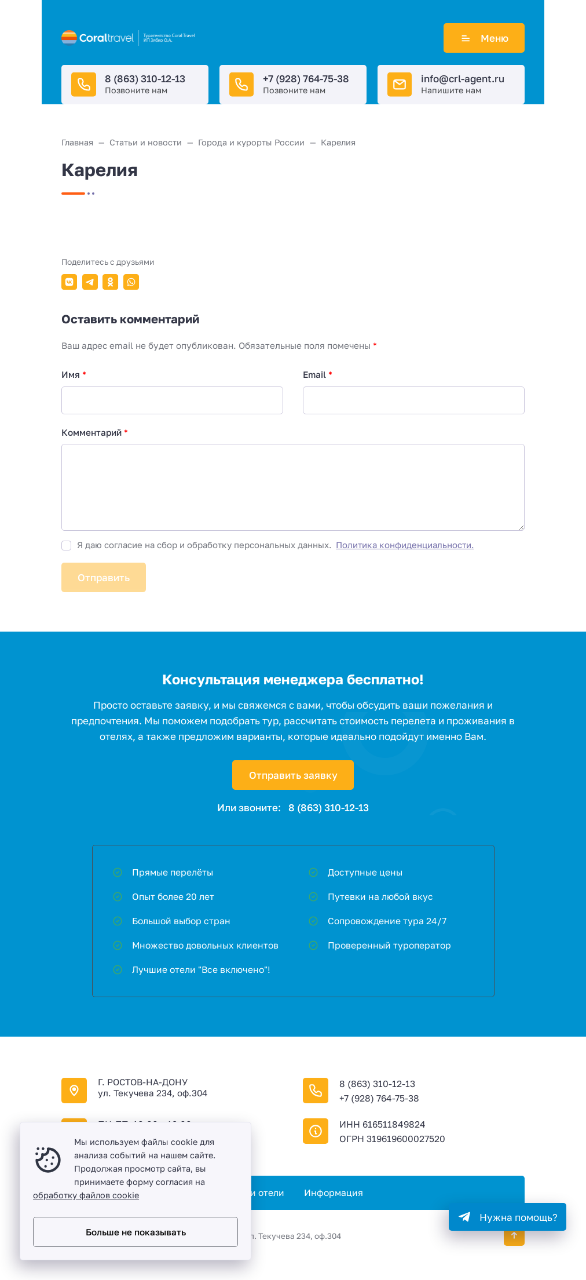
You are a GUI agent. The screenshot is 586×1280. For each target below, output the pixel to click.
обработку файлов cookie (86, 1195)
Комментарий (94, 432)
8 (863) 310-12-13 (145, 78)
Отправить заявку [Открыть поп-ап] (293, 775)
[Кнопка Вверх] (514, 1235)
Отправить (104, 577)
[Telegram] (507, 1217)
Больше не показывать (136, 1232)
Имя (73, 374)
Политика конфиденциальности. (405, 544)
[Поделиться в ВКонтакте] (69, 282)
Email (317, 374)
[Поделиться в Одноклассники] (110, 282)
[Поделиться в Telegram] (90, 282)
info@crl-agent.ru (462, 78)
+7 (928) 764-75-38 (306, 78)
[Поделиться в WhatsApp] (131, 282)
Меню (484, 38)
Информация (333, 1192)
